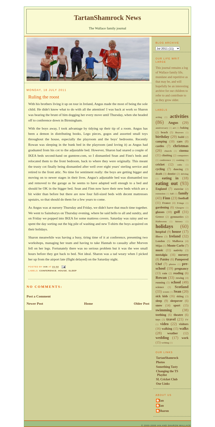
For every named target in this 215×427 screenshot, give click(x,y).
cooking (180, 160)
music (159, 250)
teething (161, 315)
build (181, 137)
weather (172, 333)
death (159, 173)
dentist (171, 173)
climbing (167, 155)
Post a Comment (39, 296)
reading (178, 273)
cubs (179, 164)
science (160, 287)
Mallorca (177, 241)
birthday (162, 137)
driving (184, 174)
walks (183, 328)
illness (159, 236)
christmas (180, 146)
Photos (160, 362)
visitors (183, 324)
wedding (162, 338)
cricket (160, 164)
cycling (160, 169)
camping (161, 141)
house (62, 270)
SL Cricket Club (166, 379)
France (166, 203)
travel (171, 319)
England (161, 188)
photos (172, 264)
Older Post (141, 303)
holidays (164, 226)
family (183, 193)
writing (165, 342)
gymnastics (177, 216)
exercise (178, 188)
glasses (160, 212)
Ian (161, 400)
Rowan (161, 278)
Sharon (164, 411)
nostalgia (161, 254)
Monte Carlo (175, 245)
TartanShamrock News (107, 17)
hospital (161, 231)
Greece (160, 216)
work (185, 338)
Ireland (175, 236)
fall (172, 193)
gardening (162, 207)
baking (184, 127)
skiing (179, 296)
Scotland (181, 287)
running (160, 282)
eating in (170, 178)
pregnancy (181, 268)
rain (164, 273)
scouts (166, 291)
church (168, 150)
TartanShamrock (167, 357)
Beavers (179, 132)
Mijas (159, 245)
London (160, 241)
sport (177, 305)
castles (160, 146)
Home (88, 303)
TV (186, 319)
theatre (178, 315)
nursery (183, 254)
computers (182, 155)
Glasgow (179, 207)
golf (177, 212)
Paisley (164, 259)
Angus (173, 123)
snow (159, 305)
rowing (180, 277)
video (164, 324)
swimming (164, 310)
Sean (177, 291)
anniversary (162, 127)
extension (160, 193)
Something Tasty (167, 366)
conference (48, 270)
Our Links (163, 383)
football (183, 198)
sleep (72, 270)
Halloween (161, 221)
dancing (178, 169)
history (179, 221)
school (176, 282)
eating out (167, 183)
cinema (183, 150)
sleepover (176, 300)
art (174, 127)
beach (164, 132)
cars (179, 141)
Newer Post (35, 303)
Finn (166, 198)
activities (179, 116)
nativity (178, 250)
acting (159, 117)
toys (158, 319)
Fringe (180, 203)
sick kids (162, 296)
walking (167, 328)
